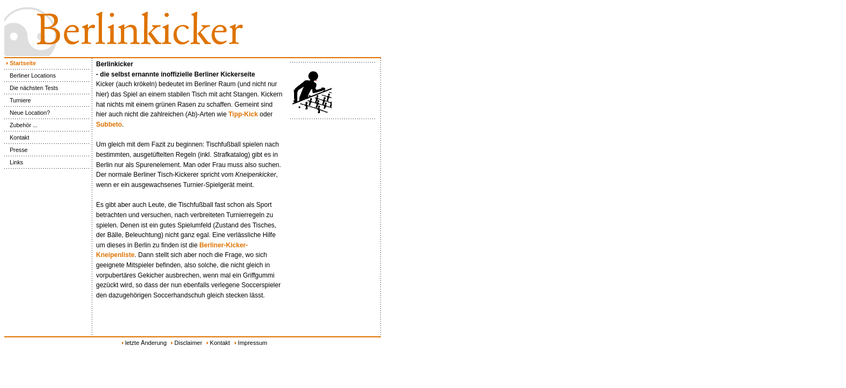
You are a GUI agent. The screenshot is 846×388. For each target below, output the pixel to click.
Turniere (17, 100)
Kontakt (16, 137)
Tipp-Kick (242, 114)
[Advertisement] (431, 226)
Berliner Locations (30, 75)
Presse (16, 150)
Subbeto (109, 124)
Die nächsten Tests (31, 88)
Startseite (20, 63)
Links (13, 162)
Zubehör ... (21, 125)
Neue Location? (27, 112)
